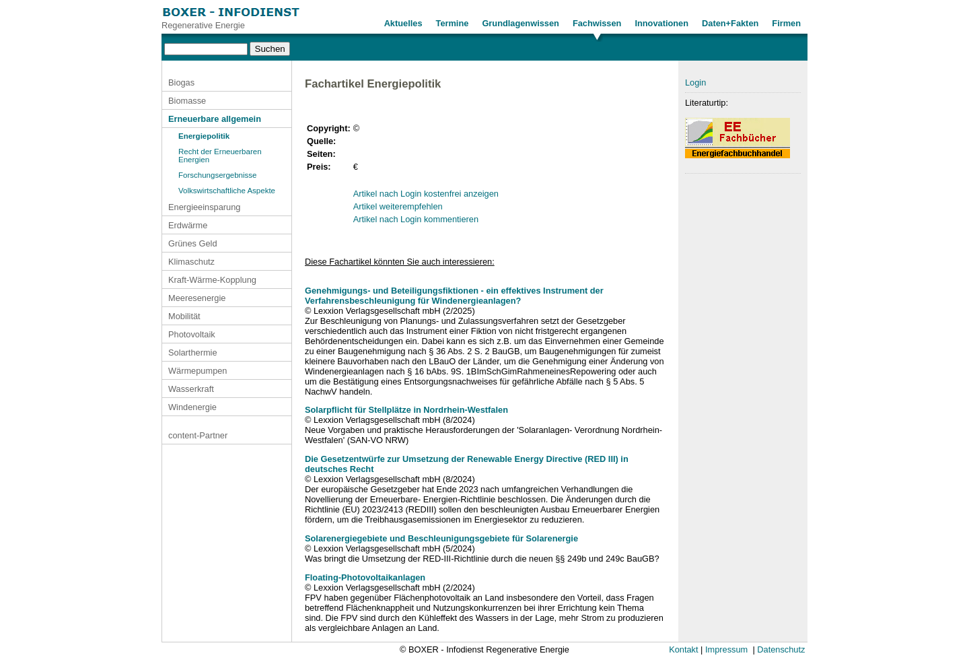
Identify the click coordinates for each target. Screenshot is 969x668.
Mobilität (184, 316)
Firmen (786, 23)
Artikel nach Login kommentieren (415, 219)
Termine (452, 23)
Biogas (181, 82)
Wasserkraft (191, 389)
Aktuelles (403, 23)
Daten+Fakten (730, 23)
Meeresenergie (196, 298)
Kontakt (683, 649)
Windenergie (192, 407)
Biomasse (187, 101)
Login (695, 82)
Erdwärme (187, 225)
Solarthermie (192, 352)
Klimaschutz (191, 262)
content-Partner (197, 435)
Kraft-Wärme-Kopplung (212, 280)
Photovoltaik (191, 334)
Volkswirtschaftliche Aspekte (226, 191)
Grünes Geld (192, 243)
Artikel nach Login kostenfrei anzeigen (426, 194)
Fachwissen (597, 23)
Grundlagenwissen (520, 23)
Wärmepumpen (197, 371)
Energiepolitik (203, 136)
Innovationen (661, 23)
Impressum (726, 649)
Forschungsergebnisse (217, 175)
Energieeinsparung (204, 207)
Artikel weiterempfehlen (398, 206)
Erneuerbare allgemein (214, 119)
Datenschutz (781, 649)
